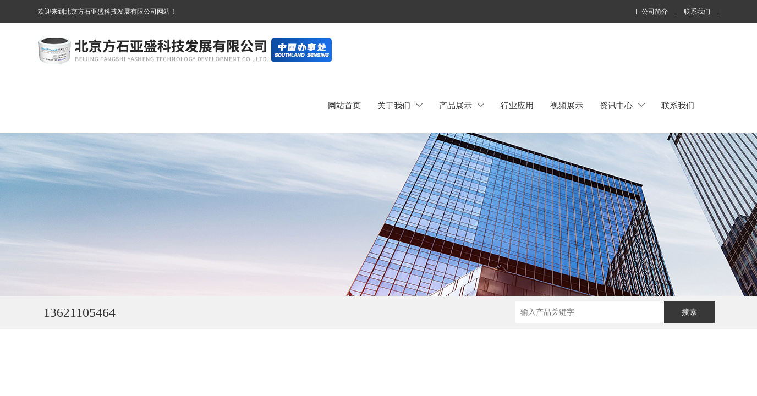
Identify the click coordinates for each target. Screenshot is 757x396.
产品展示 (461, 105)
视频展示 (566, 105)
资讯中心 (622, 105)
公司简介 (654, 11)
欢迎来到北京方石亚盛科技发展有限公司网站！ (107, 11)
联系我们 (697, 11)
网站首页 (344, 105)
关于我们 (400, 105)
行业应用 (517, 105)
